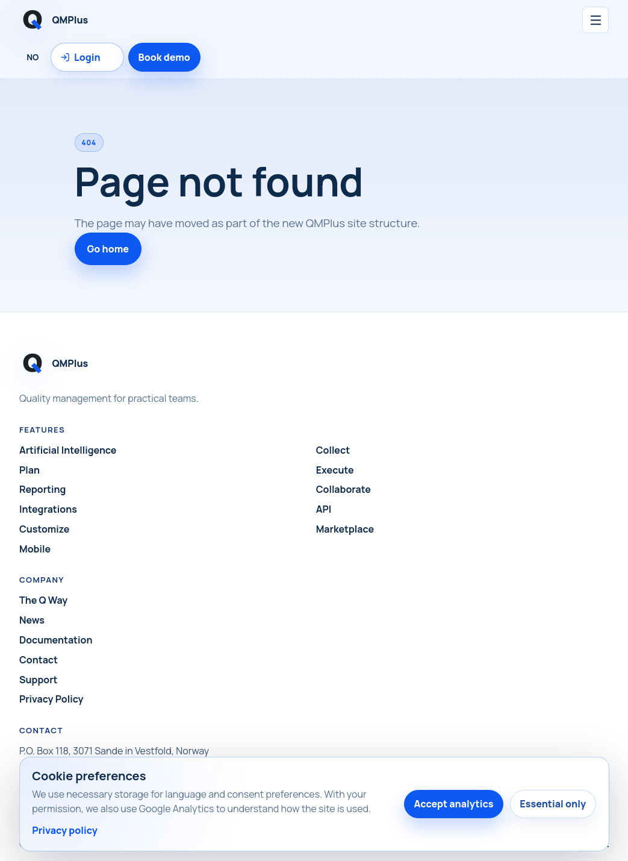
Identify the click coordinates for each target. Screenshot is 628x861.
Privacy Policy (51, 699)
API (323, 509)
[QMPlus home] (175, 20)
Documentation (55, 640)
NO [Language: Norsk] (32, 57)
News (32, 620)
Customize (44, 529)
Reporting (42, 489)
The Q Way (43, 600)
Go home (108, 248)
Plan (29, 470)
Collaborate (343, 489)
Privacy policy (65, 830)
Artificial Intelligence (67, 450)
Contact (38, 659)
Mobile (35, 549)
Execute (335, 470)
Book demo (164, 57)
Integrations (48, 509)
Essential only (553, 803)
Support (38, 679)
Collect (333, 450)
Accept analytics (453, 803)
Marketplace (345, 529)
